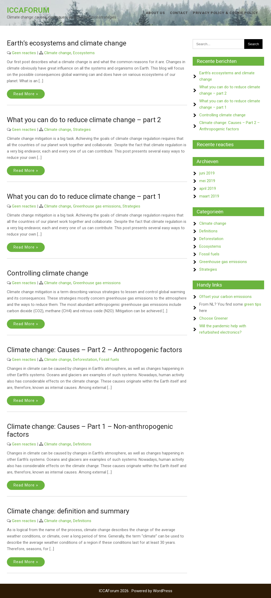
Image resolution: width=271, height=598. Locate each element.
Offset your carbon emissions (225, 296)
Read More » (25, 93)
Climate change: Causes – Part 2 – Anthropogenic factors (94, 350)
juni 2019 (207, 173)
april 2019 (207, 188)
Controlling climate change (47, 273)
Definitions (82, 444)
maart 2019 (209, 196)
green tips (252, 304)
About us (155, 13)
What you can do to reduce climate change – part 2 (84, 120)
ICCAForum (28, 10)
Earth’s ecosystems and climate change (66, 43)
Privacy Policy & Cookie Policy (225, 13)
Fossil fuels (109, 359)
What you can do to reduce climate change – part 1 (84, 196)
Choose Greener (213, 318)
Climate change (57, 52)
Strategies (82, 129)
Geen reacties (24, 52)
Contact (179, 13)
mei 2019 (207, 180)
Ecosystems (84, 52)
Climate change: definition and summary (68, 511)
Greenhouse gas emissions (97, 206)
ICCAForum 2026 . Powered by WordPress (135, 590)
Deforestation (85, 359)
